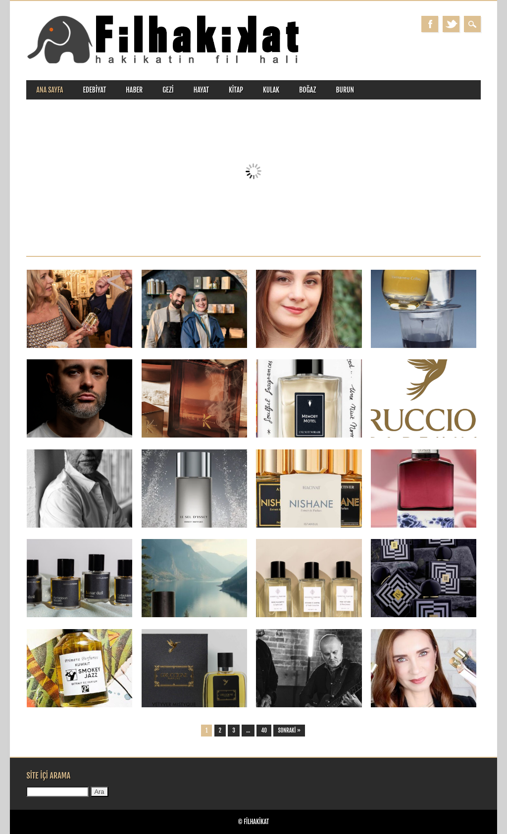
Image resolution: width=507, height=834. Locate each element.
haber (134, 90)
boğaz (307, 90)
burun (345, 90)
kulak (271, 90)
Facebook (429, 24)
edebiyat (94, 90)
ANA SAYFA (49, 90)
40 (264, 730)
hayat (201, 90)
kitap (236, 90)
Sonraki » (289, 730)
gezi (168, 90)
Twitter (451, 24)
